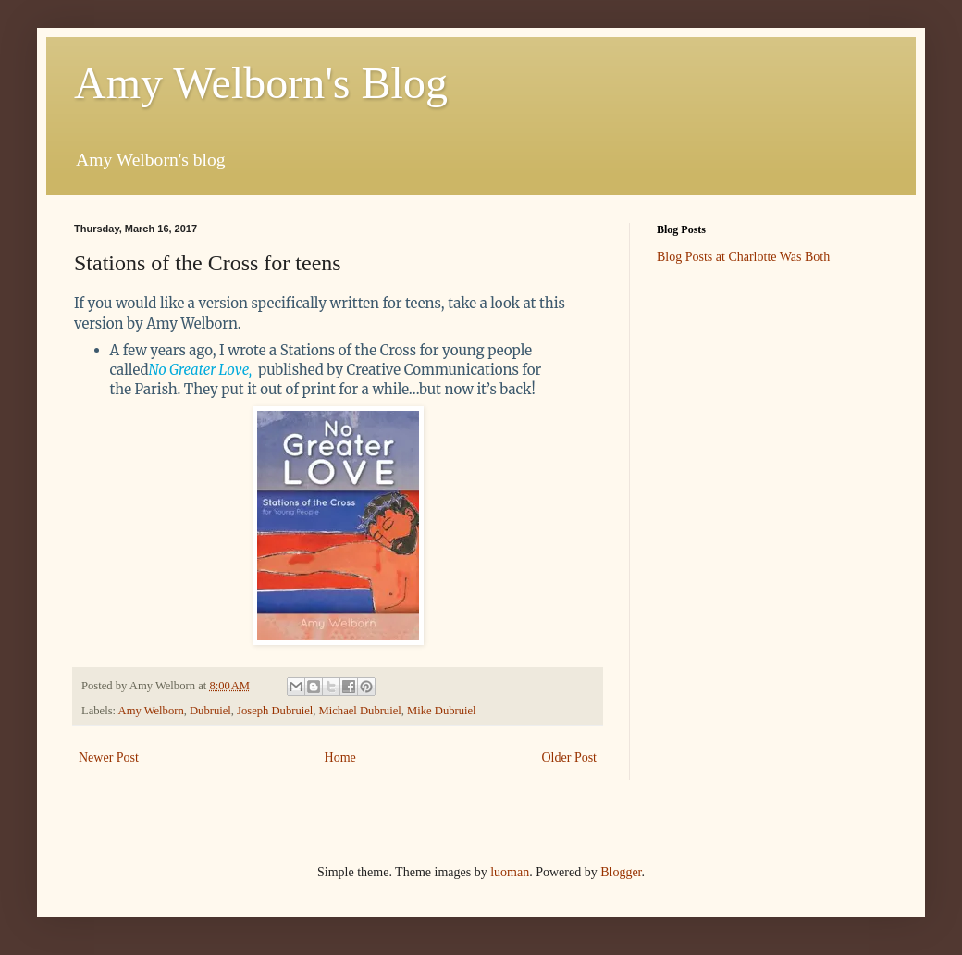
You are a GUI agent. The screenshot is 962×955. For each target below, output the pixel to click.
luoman (509, 872)
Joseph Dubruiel (275, 710)
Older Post (570, 757)
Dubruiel (210, 710)
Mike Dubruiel (441, 710)
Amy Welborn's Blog (261, 82)
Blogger (620, 872)
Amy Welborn (151, 710)
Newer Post (109, 757)
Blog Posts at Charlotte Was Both (743, 257)
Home (340, 757)
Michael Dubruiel (360, 710)
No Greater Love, (201, 369)
